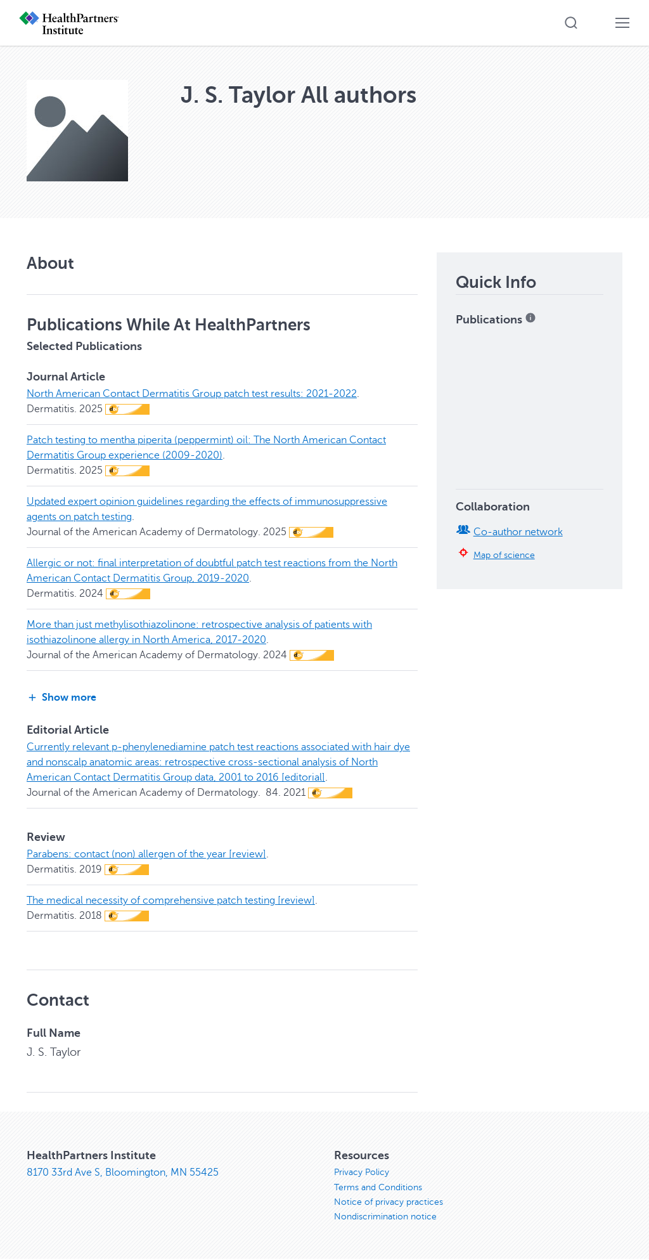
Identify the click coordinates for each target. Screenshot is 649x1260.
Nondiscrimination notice (385, 1218)
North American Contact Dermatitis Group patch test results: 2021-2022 (192, 393)
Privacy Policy (361, 1172)
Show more (61, 698)
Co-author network (518, 532)
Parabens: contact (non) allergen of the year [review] (146, 854)
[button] (571, 22)
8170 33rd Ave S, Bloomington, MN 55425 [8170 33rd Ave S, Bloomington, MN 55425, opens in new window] (123, 1172)
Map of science (504, 555)
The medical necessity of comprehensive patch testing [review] (171, 900)
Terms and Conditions (378, 1187)
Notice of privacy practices (388, 1202)
